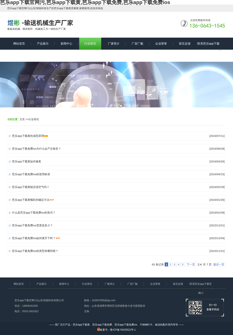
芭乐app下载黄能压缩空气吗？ (30, 187)
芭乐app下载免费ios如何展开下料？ (34, 238)
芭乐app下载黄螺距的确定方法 (30, 199)
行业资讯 (34, 119)
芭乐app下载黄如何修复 (26, 161)
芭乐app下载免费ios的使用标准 (31, 174)
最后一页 (218, 264)
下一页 (191, 264)
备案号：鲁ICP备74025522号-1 (116, 329)
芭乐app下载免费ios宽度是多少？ (32, 225)
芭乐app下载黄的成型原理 (28, 135)
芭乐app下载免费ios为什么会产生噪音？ (36, 148)
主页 (22, 119)
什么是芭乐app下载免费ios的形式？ (34, 212)
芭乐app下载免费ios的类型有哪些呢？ (35, 250)
